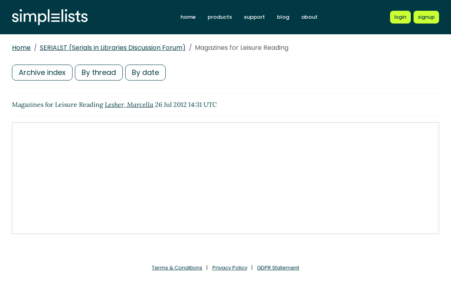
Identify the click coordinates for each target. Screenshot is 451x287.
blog (283, 17)
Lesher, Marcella (129, 104)
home (188, 17)
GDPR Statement (278, 267)
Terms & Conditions (177, 267)
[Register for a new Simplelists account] (426, 17)
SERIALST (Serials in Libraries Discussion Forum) (113, 47)
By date (145, 72)
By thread (99, 72)
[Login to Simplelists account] (400, 17)
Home (21, 47)
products (220, 17)
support (254, 17)
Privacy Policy (229, 267)
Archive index (42, 72)
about (309, 17)
